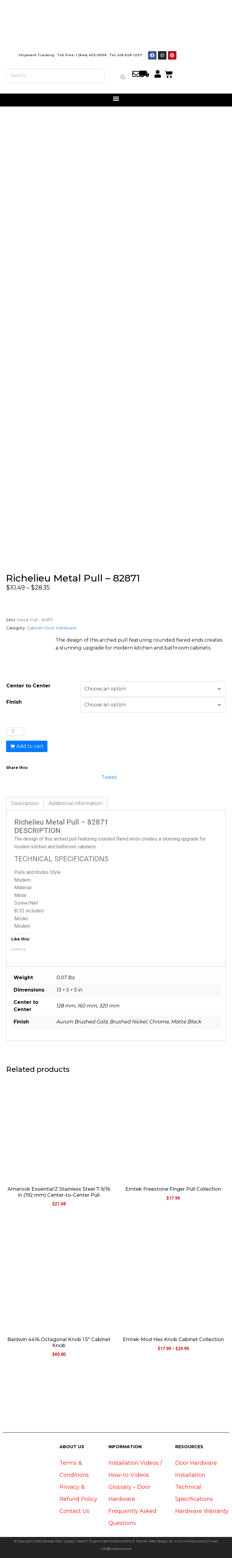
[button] (116, 98)
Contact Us (74, 1511)
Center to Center (28, 686)
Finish (14, 702)
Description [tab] (25, 803)
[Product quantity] (15, 731)
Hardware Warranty (201, 1511)
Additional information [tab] (75, 803)
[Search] (123, 77)
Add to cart (30, 746)
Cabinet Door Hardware (51, 627)
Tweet (109, 776)
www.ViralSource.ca (190, 1541)
